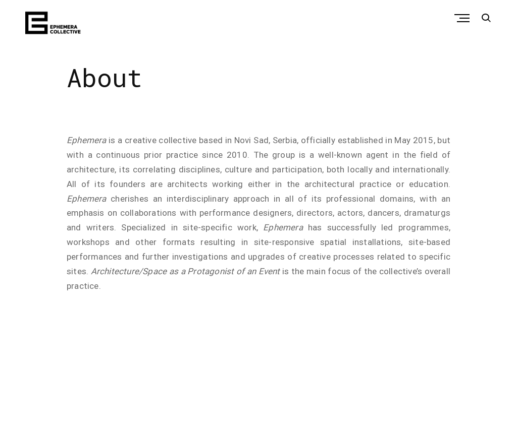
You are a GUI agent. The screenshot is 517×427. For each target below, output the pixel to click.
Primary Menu (464, 18)
